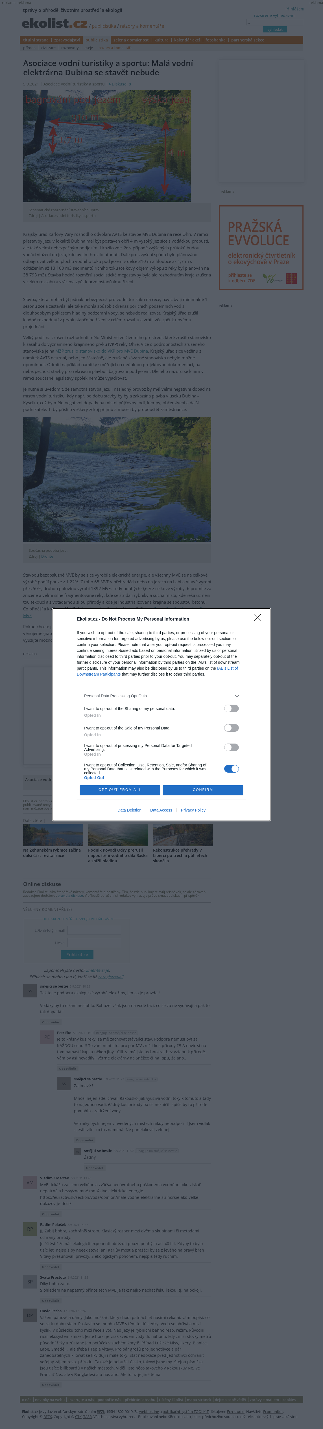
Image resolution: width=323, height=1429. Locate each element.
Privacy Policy (193, 810)
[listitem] (161, 696)
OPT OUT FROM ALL (120, 790)
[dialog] (161, 714)
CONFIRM (203, 790)
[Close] (259, 619)
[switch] (231, 708)
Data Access (161, 810)
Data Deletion (129, 810)
